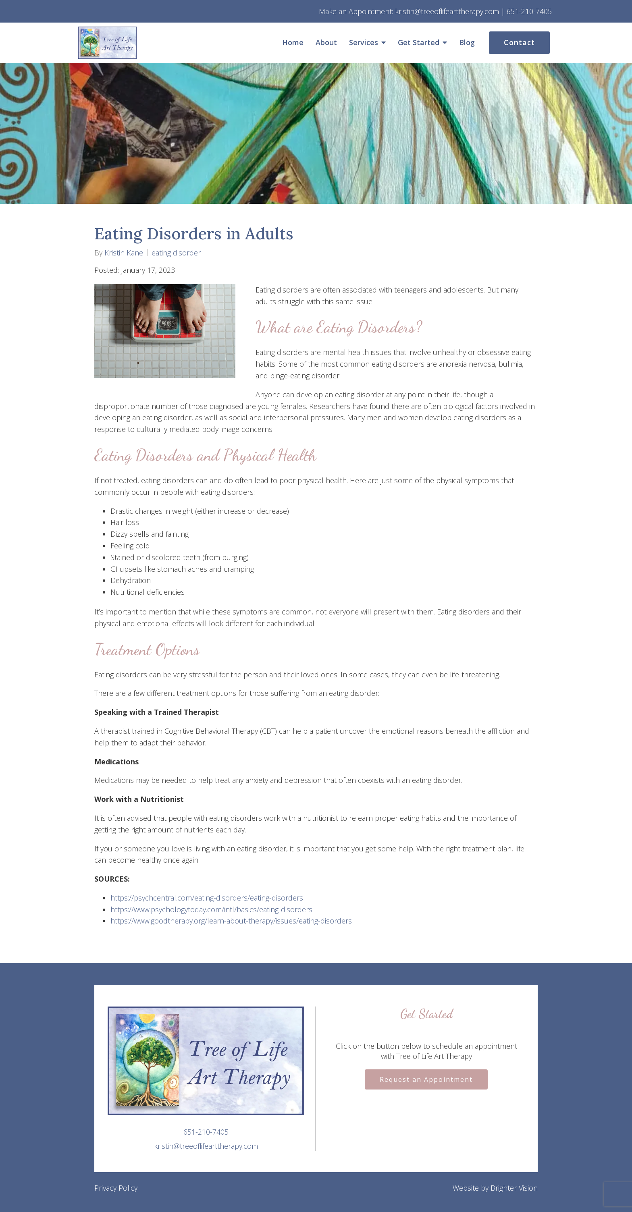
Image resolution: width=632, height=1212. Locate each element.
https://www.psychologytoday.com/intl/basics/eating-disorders (211, 909)
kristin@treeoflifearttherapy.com (206, 1146)
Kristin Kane (123, 252)
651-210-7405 (206, 1132)
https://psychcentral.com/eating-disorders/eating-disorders (206, 898)
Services (363, 42)
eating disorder (176, 252)
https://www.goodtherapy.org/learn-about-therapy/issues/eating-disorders (231, 921)
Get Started (418, 42)
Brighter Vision (514, 1188)
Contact (519, 42)
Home (293, 42)
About (326, 42)
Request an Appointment (426, 1079)
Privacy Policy (115, 1188)
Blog (467, 42)
